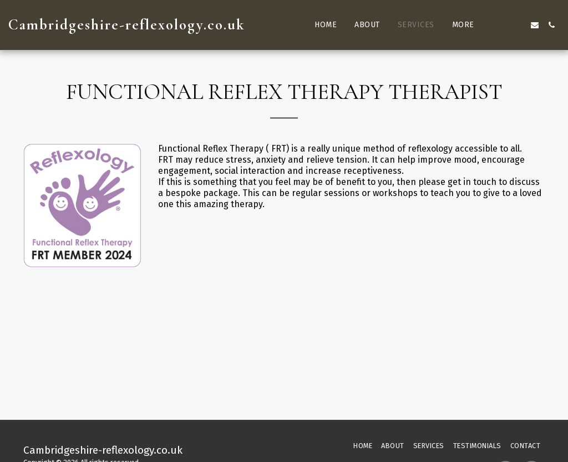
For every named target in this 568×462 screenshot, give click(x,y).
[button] (501, 25)
